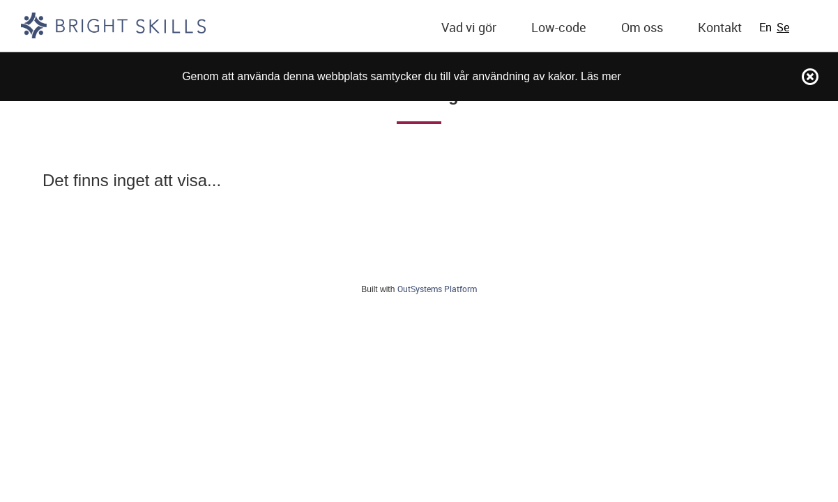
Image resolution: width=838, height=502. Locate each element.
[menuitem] (468, 28)
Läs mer (601, 76)
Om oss (642, 27)
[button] (468, 28)
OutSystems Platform (437, 288)
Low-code (558, 27)
